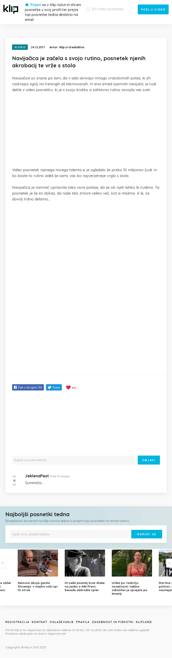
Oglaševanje (62, 622)
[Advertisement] (86, 129)
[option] (86, 571)
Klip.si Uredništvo (71, 47)
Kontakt (39, 622)
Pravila (83, 622)
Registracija (17, 622)
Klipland (144, 622)
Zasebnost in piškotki (113, 622)
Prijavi (35, 4)
